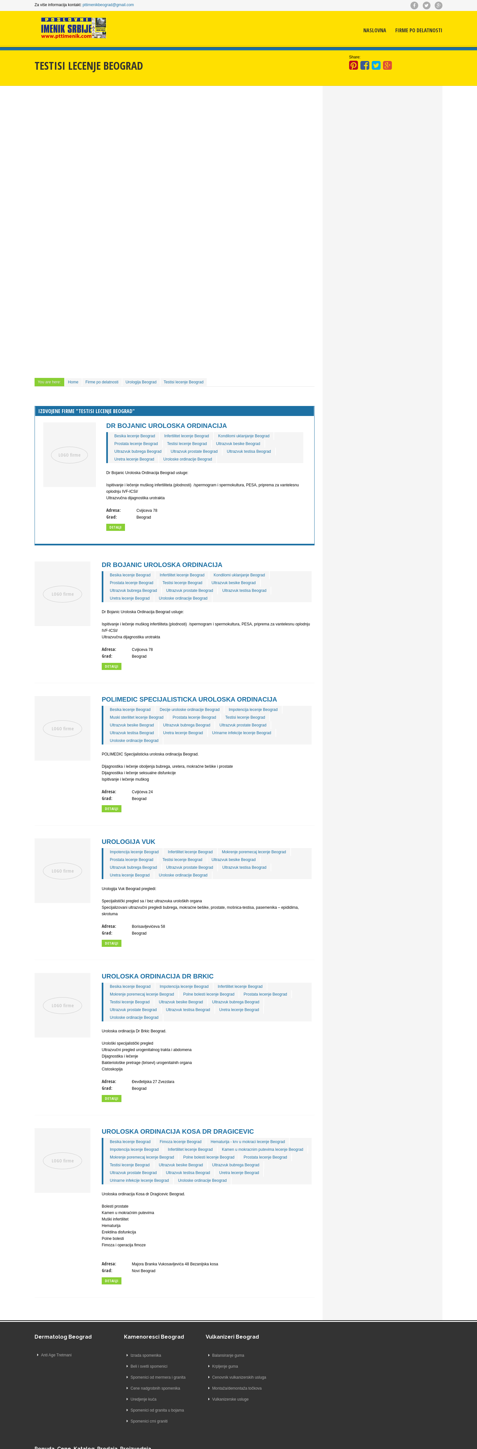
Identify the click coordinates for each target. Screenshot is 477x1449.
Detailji (112, 666)
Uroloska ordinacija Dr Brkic (158, 975)
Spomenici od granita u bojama (149, 1410)
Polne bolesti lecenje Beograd (209, 994)
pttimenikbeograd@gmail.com (108, 5)
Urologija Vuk (129, 841)
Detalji (116, 526)
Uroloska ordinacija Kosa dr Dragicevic (178, 1131)
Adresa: (114, 510)
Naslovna (374, 30)
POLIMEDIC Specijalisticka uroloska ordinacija (189, 699)
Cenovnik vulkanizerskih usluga (231, 1377)
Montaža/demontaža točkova (229, 1388)
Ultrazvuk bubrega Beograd (138, 451)
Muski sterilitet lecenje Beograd (137, 717)
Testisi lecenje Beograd (184, 382)
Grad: (112, 516)
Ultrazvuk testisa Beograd (249, 451)
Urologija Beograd (141, 382)
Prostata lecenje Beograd (136, 443)
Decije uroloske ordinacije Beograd (190, 709)
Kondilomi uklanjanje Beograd (244, 435)
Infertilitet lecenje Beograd (187, 435)
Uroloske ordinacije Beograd (188, 459)
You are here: (50, 382)
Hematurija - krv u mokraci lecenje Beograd (248, 1141)
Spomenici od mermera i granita (150, 1377)
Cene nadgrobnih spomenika (147, 1388)
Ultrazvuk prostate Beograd (194, 451)
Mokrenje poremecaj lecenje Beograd (254, 851)
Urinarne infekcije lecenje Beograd (242, 732)
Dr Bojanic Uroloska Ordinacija (167, 425)
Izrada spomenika (138, 1355)
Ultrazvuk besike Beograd (238, 443)
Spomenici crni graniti (141, 1421)
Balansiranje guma (220, 1355)
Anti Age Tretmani (57, 1355)
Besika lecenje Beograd (135, 435)
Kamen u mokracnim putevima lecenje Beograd (263, 1149)
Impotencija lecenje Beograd (253, 709)
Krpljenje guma (217, 1366)
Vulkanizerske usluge (222, 1399)
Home (73, 382)
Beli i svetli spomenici (141, 1366)
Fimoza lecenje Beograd (181, 1141)
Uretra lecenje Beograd (134, 459)
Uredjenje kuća (136, 1399)
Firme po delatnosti (418, 30)
